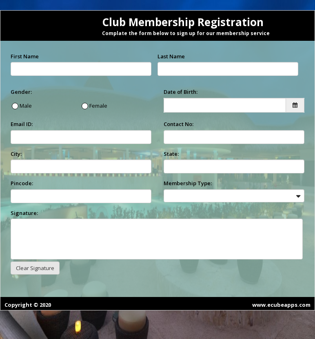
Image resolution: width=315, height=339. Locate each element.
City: (16, 153)
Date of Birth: (180, 91)
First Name (25, 56)
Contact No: (178, 124)
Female (97, 105)
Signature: (24, 213)
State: (171, 153)
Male (25, 105)
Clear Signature (35, 268)
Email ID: (22, 124)
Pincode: (22, 183)
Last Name (171, 56)
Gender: (21, 91)
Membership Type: (188, 183)
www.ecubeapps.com (281, 304)
